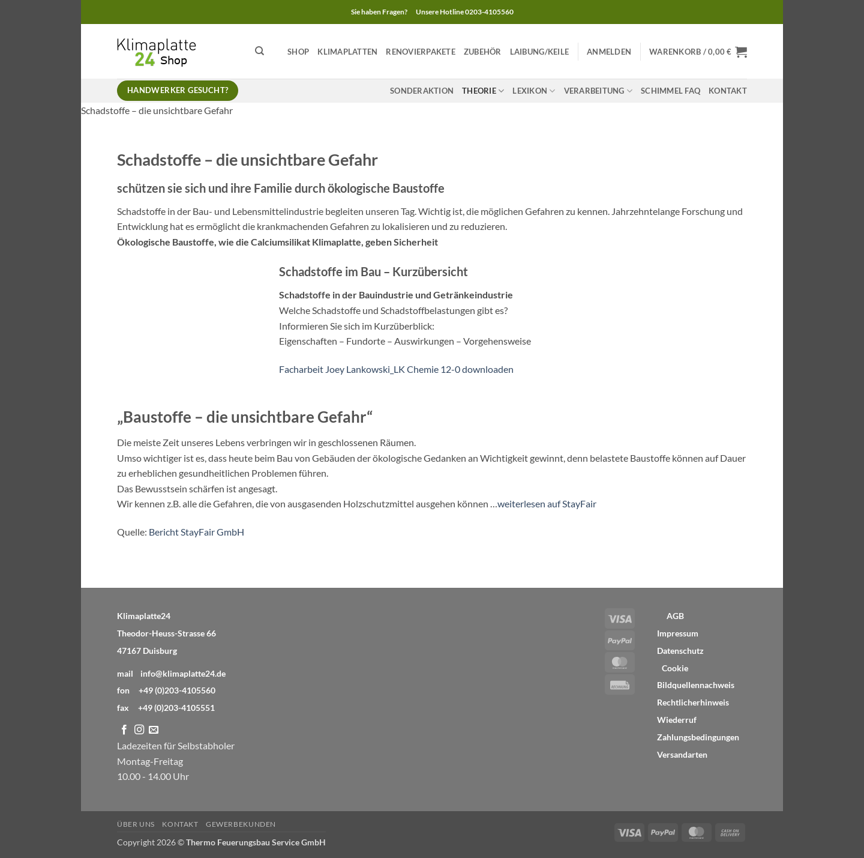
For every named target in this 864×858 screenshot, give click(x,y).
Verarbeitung (598, 91)
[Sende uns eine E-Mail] (153, 730)
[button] (609, 51)
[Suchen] (259, 51)
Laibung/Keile (539, 51)
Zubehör (483, 51)
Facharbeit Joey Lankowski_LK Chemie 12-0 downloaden (396, 369)
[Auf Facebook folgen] (124, 730)
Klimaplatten (347, 51)
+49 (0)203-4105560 (177, 690)
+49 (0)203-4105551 (176, 707)
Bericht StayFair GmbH (196, 531)
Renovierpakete (420, 51)
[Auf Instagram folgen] (139, 730)
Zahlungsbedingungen (698, 737)
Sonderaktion (422, 90)
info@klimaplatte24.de (183, 673)
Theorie (483, 91)
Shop (298, 51)
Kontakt (728, 90)
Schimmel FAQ (670, 90)
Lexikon (533, 91)
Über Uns (136, 824)
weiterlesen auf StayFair (546, 503)
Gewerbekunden (241, 824)
